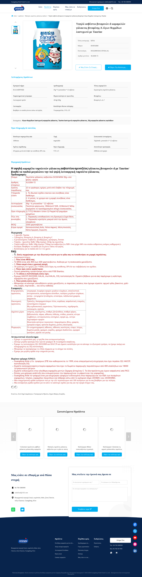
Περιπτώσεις (97, 543)
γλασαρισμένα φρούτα (41, 394)
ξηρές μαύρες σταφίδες (57, 394)
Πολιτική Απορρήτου (18, 573)
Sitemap (80, 554)
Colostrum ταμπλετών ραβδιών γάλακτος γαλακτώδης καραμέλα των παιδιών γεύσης (30, 449)
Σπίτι (40, 7)
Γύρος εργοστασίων (83, 546)
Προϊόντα (47, 7)
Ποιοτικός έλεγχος (83, 550)
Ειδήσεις (96, 546)
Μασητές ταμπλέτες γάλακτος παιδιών (36, 16)
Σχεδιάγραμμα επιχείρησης (84, 543)
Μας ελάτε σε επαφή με (70, 8)
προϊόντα (20, 16)
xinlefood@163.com (21, 493)
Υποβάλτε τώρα (85, 509)
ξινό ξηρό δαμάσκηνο (25, 394)
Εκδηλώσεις (81, 7)
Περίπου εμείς (56, 8)
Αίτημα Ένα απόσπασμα (96, 9)
